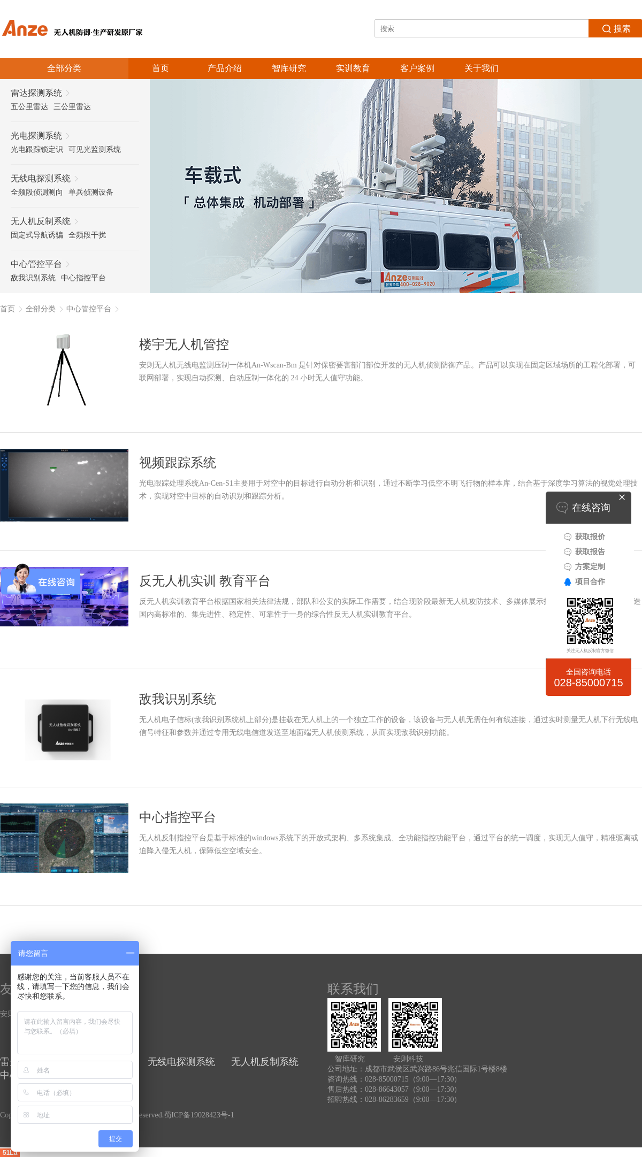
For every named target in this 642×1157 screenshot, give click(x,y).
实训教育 (353, 68)
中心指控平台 (83, 278)
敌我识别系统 (33, 278)
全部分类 (41, 309)
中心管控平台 (88, 309)
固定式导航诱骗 (37, 235)
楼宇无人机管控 (184, 344)
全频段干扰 (87, 235)
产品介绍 (225, 68)
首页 (160, 68)
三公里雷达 (72, 107)
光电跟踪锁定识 (37, 149)
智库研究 (289, 68)
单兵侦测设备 (90, 192)
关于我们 (481, 68)
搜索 (615, 27)
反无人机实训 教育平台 (205, 581)
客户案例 (417, 68)
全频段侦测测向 (37, 192)
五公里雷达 (29, 107)
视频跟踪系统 (177, 463)
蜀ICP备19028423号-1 (199, 1115)
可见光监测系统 (94, 149)
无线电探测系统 (181, 1061)
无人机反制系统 (265, 1061)
